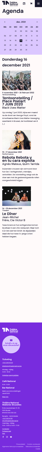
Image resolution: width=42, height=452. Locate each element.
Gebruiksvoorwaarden (33, 446)
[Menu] (38, 3)
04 (32, 31)
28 (10, 50)
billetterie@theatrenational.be (12, 366)
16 (21, 40)
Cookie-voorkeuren (33, 444)
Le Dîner (9, 214)
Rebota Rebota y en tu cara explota (18, 159)
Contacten (5, 429)
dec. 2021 (17, 22)
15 (15, 40)
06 (5, 36)
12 (37, 36)
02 (21, 31)
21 (10, 45)
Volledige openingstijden (10, 375)
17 (26, 40)
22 (16, 45)
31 (26, 50)
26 (37, 45)
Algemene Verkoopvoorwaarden (13, 446)
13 (5, 40)
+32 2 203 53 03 (7, 363)
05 (37, 31)
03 (26, 31)
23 (21, 45)
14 (10, 40)
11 (31, 36)
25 (32, 45)
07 (10, 36)
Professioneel (6, 431)
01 (15, 31)
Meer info (5, 397)
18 (31, 40)
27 (5, 50)
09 (21, 36)
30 (21, 50)
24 (26, 45)
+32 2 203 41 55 (7, 418)
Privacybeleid (20, 444)
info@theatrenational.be (10, 421)
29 (16, 50)
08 (16, 36)
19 (37, 40)
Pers (3, 433)
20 (5, 45)
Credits (38, 449)
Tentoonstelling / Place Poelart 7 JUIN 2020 (17, 101)
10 (26, 36)
